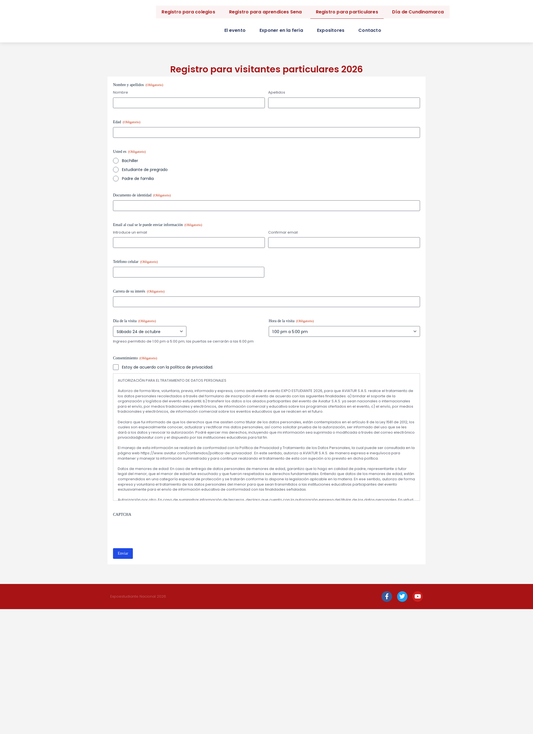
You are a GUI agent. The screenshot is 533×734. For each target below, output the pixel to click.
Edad (126, 122)
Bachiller (130, 160)
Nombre (120, 92)
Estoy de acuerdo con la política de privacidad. (167, 367)
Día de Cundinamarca (418, 12)
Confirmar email (283, 232)
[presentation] (155, 530)
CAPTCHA (122, 514)
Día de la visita (134, 321)
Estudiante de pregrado (145, 169)
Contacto (369, 30)
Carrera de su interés (139, 291)
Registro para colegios (188, 12)
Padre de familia (138, 178)
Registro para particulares (347, 12)
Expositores (330, 30)
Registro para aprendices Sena (265, 12)
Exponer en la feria (281, 30)
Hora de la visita (291, 321)
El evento (235, 30)
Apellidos (276, 92)
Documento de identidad (142, 195)
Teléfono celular (135, 262)
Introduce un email (130, 232)
